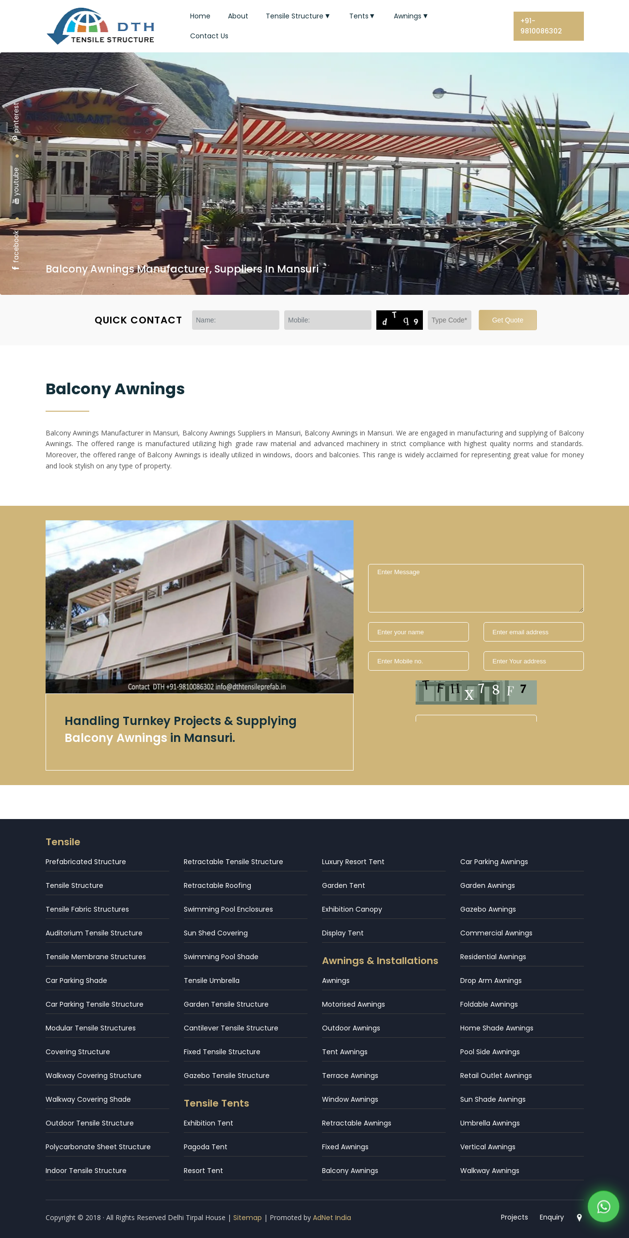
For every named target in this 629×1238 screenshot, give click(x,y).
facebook (16, 251)
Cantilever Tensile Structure (231, 1028)
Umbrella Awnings (490, 1123)
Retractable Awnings (356, 1123)
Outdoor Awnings (351, 1028)
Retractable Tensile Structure (233, 862)
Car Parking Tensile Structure (95, 1004)
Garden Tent (343, 885)
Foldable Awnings (489, 1004)
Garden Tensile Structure (226, 1004)
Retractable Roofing (217, 885)
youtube (16, 186)
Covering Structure (78, 1052)
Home (200, 16)
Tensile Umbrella (212, 980)
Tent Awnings (345, 1052)
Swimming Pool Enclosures (228, 909)
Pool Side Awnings (490, 1052)
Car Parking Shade (76, 980)
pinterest (16, 122)
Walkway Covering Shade (88, 1099)
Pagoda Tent (205, 1147)
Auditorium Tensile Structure (94, 933)
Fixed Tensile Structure (222, 1052)
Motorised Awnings (353, 1004)
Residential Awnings (493, 957)
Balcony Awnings (350, 1170)
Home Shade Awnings (496, 1028)
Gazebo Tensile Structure (227, 1075)
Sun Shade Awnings (493, 1099)
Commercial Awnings (496, 933)
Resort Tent (203, 1170)
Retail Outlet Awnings (496, 1075)
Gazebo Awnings (488, 909)
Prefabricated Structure (86, 862)
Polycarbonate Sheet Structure (98, 1147)
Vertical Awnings (488, 1147)
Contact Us (209, 36)
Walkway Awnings (489, 1170)
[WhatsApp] (603, 1208)
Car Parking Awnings (494, 862)
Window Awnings (350, 1099)
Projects (514, 1217)
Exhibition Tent (208, 1123)
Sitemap (247, 1217)
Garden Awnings (487, 885)
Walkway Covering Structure (94, 1075)
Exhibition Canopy (352, 909)
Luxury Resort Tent (353, 862)
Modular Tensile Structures (91, 1028)
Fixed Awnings (345, 1147)
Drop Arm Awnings (491, 980)
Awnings (412, 16)
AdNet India (332, 1217)
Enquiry (552, 1217)
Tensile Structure (299, 16)
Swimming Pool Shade (221, 957)
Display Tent (343, 933)
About (238, 16)
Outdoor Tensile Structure (90, 1123)
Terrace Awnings (350, 1075)
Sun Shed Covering (216, 933)
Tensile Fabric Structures (87, 909)
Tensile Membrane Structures (96, 957)
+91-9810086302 (541, 26)
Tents (363, 16)
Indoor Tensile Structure (86, 1170)
